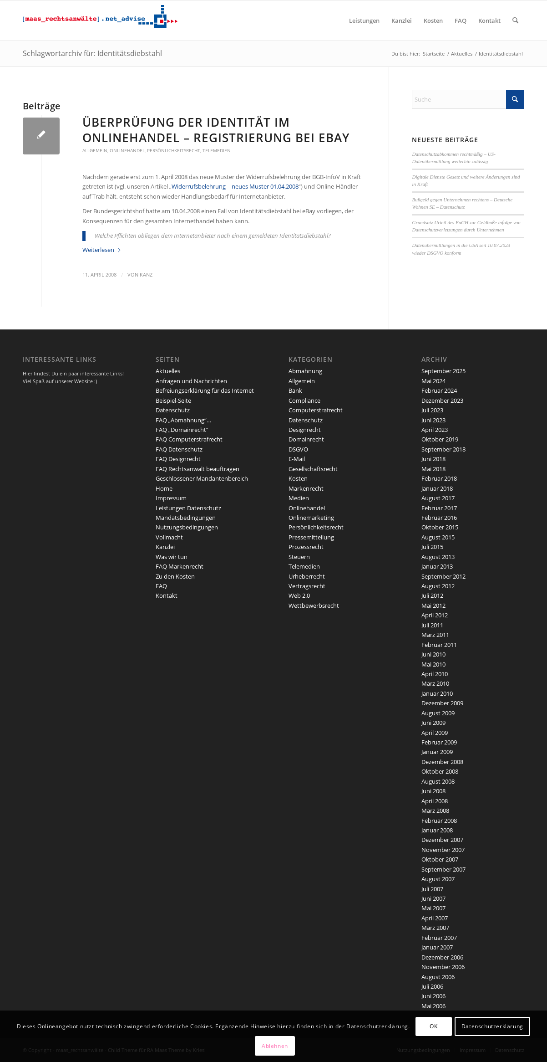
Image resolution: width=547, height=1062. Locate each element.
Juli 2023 (432, 410)
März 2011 (435, 635)
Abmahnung (305, 371)
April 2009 (434, 733)
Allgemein (94, 150)
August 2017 (438, 498)
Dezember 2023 (442, 400)
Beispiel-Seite (173, 400)
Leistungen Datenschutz (188, 508)
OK (433, 1026)
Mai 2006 (433, 1006)
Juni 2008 (433, 791)
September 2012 (443, 576)
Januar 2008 (437, 830)
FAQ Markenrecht (179, 566)
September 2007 (443, 869)
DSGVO (298, 449)
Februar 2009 (439, 742)
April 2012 (434, 615)
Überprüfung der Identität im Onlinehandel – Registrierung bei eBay (215, 130)
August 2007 (438, 879)
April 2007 (434, 918)
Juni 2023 (433, 420)
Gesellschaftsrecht (313, 469)
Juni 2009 (433, 722)
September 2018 (443, 449)
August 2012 (438, 586)
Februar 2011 (439, 645)
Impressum (171, 498)
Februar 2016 (439, 517)
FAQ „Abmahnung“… (183, 420)
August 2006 (438, 977)
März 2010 (435, 683)
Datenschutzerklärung (492, 1026)
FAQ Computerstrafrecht (189, 439)
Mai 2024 (433, 381)
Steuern (299, 557)
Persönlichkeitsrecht (173, 150)
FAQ (161, 586)
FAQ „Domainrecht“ (182, 430)
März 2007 (435, 927)
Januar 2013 (437, 566)
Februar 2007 (439, 938)
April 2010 (434, 674)
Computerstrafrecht (316, 410)
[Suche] (515, 20)
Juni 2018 (433, 459)
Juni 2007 (433, 898)
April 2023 (434, 430)
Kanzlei (165, 547)
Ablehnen (275, 1046)
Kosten (298, 478)
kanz (146, 275)
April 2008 (434, 801)
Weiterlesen (102, 250)
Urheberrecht (307, 576)
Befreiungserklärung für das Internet (205, 390)
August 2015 (438, 537)
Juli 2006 (432, 986)
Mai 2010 (433, 664)
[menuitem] (364, 20)
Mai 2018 (433, 469)
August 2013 (438, 557)
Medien (299, 498)
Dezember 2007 (442, 840)
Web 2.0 (299, 595)
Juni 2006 (433, 996)
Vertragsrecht (307, 586)
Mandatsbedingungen (186, 517)
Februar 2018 (439, 478)
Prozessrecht (306, 547)
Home (164, 488)
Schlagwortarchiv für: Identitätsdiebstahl (92, 53)
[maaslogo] (100, 20)
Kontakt (166, 595)
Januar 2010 (437, 693)
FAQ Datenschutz (179, 449)
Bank (295, 390)
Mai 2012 (433, 605)
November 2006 (443, 967)
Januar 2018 (437, 488)
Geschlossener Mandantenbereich (202, 478)
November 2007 (443, 850)
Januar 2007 (437, 947)
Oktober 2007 (439, 859)
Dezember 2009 (442, 703)
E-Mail (297, 459)
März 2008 (435, 810)
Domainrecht (306, 439)
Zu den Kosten (175, 576)
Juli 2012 (432, 595)
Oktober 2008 (439, 771)
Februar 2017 (439, 508)
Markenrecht (306, 488)
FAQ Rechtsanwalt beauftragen (197, 469)
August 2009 (438, 713)
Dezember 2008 (442, 762)
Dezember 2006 (442, 957)
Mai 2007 (433, 908)
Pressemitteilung (311, 537)
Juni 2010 (433, 654)
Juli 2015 (432, 547)
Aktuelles (168, 371)
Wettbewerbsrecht (314, 605)
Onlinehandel (127, 150)
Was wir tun (171, 557)
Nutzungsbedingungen (187, 527)
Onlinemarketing (311, 517)
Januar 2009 (437, 752)
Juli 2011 (432, 625)
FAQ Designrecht (178, 459)
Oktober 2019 (439, 439)
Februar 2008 (439, 820)
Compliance (304, 400)
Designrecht (305, 430)
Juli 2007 (432, 889)
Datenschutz (173, 410)
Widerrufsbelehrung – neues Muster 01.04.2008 (235, 186)
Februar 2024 (439, 390)
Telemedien (217, 150)
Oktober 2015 (439, 527)
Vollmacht (169, 537)
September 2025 (443, 371)
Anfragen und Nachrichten (191, 381)
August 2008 (438, 781)
